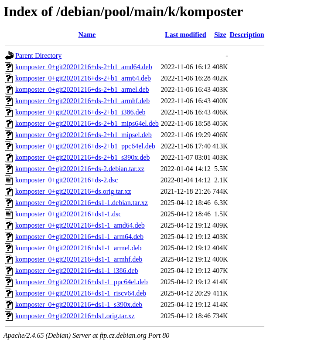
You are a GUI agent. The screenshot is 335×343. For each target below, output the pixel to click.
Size (220, 34)
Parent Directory (38, 55)
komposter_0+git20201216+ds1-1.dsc (68, 214)
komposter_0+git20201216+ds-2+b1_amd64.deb (83, 67)
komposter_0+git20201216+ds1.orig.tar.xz (75, 315)
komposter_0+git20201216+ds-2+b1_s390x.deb (82, 157)
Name (87, 34)
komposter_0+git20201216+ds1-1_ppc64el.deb (81, 282)
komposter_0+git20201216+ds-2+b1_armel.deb (82, 89)
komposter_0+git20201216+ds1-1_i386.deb (76, 270)
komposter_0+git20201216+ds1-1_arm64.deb (79, 236)
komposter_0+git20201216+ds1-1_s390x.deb (78, 304)
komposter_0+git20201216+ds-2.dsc (66, 180)
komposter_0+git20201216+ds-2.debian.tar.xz (79, 168)
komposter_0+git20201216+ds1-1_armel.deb (78, 248)
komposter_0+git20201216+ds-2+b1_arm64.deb (83, 78)
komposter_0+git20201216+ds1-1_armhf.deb (78, 259)
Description (247, 34)
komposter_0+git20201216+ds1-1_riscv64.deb (80, 293)
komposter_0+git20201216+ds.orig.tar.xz (73, 191)
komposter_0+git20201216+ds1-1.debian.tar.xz (81, 202)
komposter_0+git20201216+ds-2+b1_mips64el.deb (87, 123)
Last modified (185, 34)
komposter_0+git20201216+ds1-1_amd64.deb (80, 225)
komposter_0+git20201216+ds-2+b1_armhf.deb (82, 100)
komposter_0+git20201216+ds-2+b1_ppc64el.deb (85, 146)
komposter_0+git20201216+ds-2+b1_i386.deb (80, 112)
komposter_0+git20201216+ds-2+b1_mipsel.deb (83, 134)
